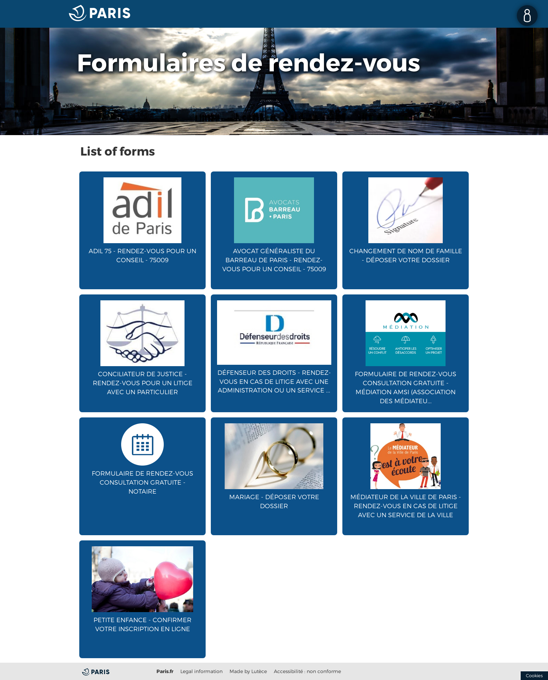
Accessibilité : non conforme (307, 671)
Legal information (201, 671)
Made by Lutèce (248, 671)
